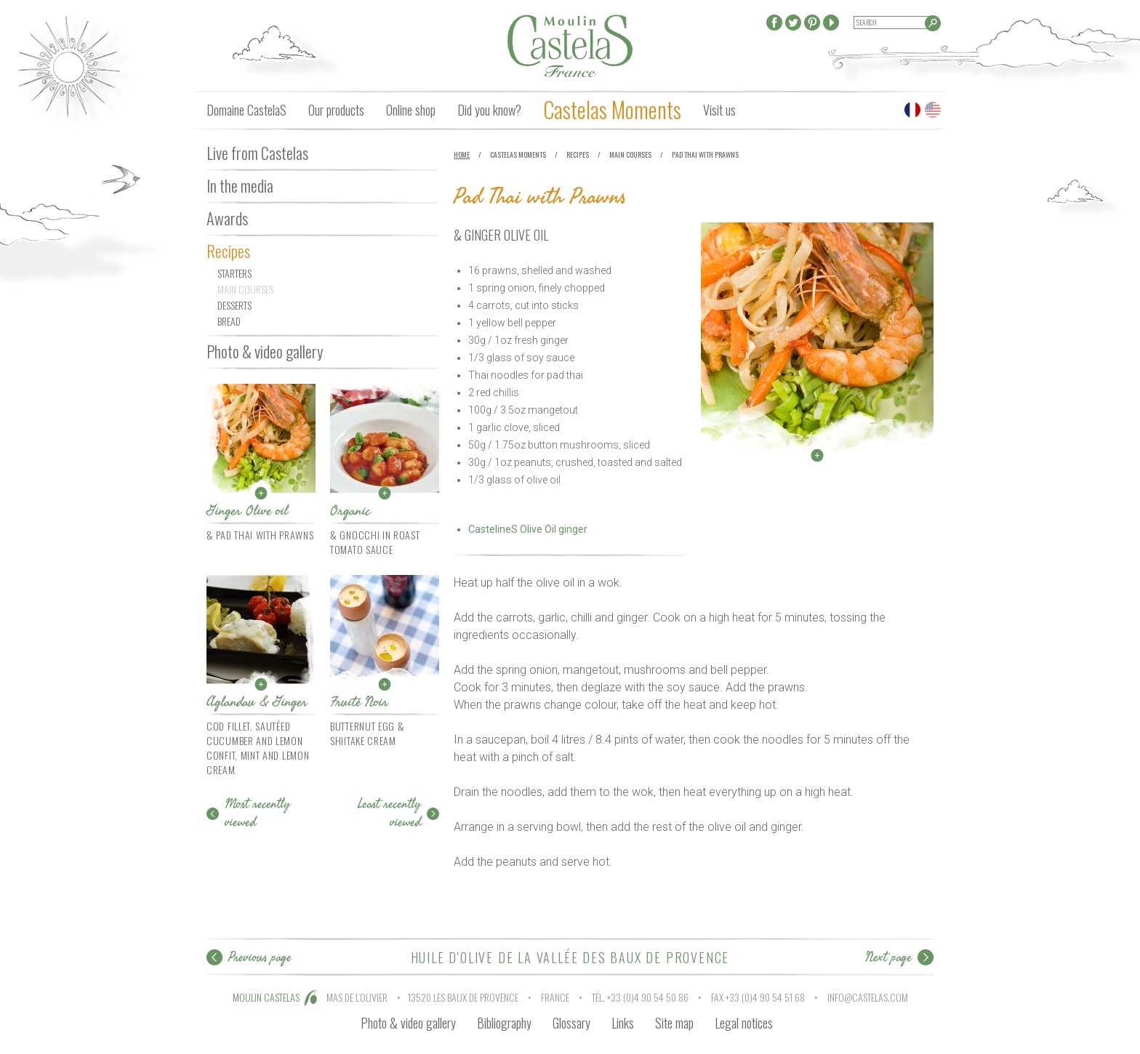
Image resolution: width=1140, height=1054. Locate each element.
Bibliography (504, 1022)
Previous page (260, 957)
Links (622, 1022)
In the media (239, 185)
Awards (227, 218)
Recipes (228, 250)
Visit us (719, 109)
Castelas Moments (612, 109)
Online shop (410, 109)
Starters (234, 273)
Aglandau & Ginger (257, 702)
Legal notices (744, 1022)
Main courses (245, 289)
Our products (336, 109)
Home (462, 154)
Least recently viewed (389, 813)
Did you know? (489, 109)
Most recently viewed (257, 813)
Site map (674, 1022)
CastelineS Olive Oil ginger (527, 529)
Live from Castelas (257, 152)
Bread (229, 321)
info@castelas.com (867, 997)
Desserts (234, 305)
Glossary (571, 1022)
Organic (350, 510)
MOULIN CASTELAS (266, 997)
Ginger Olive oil (247, 510)
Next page (888, 957)
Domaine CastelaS (246, 109)
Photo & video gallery (264, 351)
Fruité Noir (359, 702)
